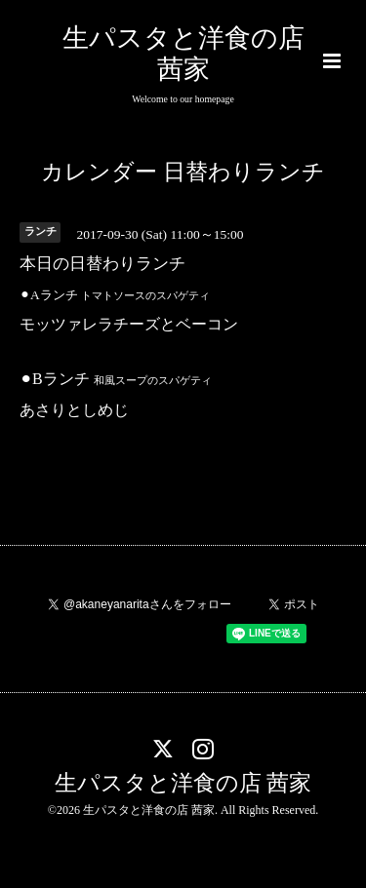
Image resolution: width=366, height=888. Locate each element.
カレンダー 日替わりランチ (183, 172)
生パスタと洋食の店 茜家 (183, 783)
